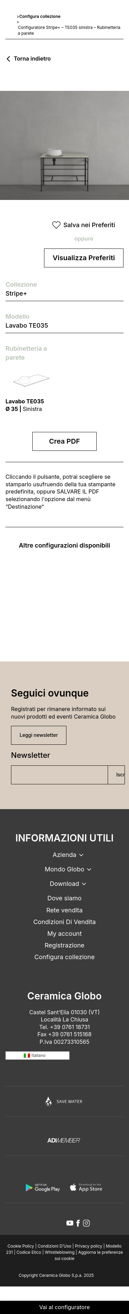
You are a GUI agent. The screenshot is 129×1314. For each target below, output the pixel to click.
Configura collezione (40, 16)
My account (64, 933)
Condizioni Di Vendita (64, 921)
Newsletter (30, 755)
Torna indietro (32, 59)
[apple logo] (86, 1188)
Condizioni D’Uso (55, 1246)
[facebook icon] (78, 1223)
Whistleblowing (59, 1252)
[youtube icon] (69, 1223)
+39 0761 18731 (70, 1027)
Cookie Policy (21, 1246)
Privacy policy (88, 1246)
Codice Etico (29, 1252)
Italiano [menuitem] (39, 1055)
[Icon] (64, 1101)
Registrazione (65, 945)
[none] (37, 1055)
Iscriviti (120, 774)
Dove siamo (64, 898)
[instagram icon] (86, 1223)
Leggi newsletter (39, 735)
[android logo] (42, 1188)
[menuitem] (37, 1055)
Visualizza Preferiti (84, 258)
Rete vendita (64, 910)
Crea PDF (64, 441)
